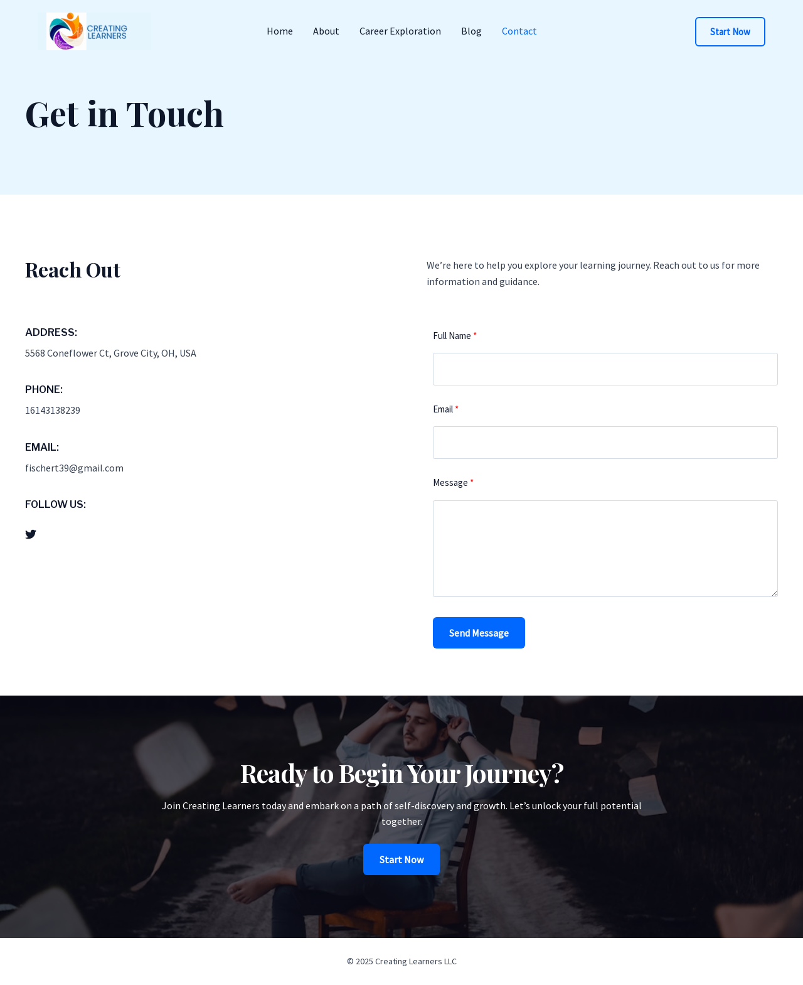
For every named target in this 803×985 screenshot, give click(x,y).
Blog (471, 31)
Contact (519, 31)
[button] (730, 31)
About (326, 31)
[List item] (30, 534)
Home (280, 31)
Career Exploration (400, 31)
